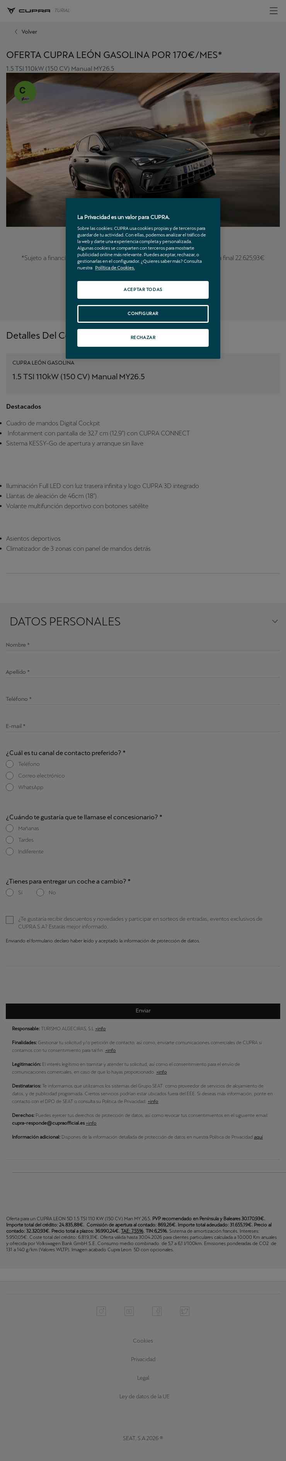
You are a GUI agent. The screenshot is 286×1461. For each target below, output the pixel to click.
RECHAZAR (143, 337)
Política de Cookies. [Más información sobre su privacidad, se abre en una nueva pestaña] (115, 268)
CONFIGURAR (143, 313)
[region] (143, 278)
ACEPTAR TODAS (143, 289)
